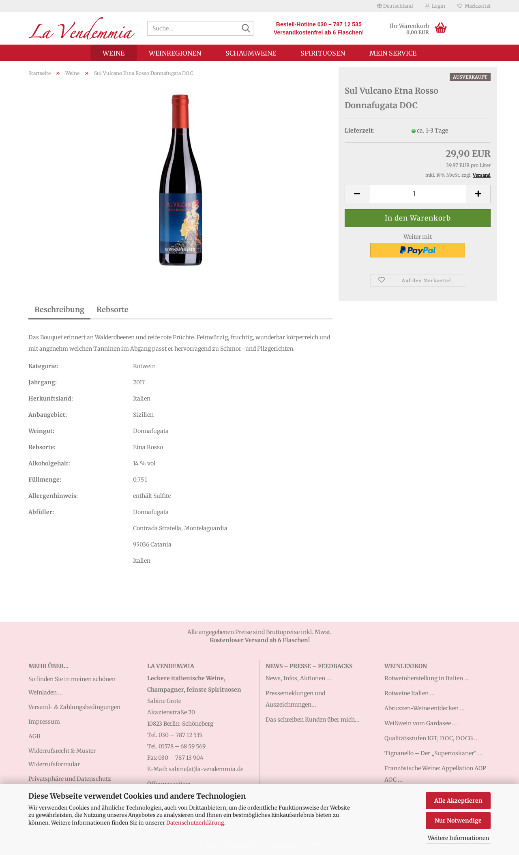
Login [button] (435, 6)
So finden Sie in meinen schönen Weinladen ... (72, 685)
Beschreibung (59, 309)
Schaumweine (250, 53)
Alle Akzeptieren (458, 800)
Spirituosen (322, 53)
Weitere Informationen (458, 838)
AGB (34, 736)
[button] (395, 6)
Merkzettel (474, 6)
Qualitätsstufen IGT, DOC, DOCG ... (431, 738)
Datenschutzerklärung (195, 822)
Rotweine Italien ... (409, 693)
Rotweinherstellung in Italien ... (426, 678)
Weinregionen (175, 53)
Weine (113, 53)
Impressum (44, 721)
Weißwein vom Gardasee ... (420, 723)
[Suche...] (245, 28)
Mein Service (392, 53)
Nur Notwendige (458, 820)
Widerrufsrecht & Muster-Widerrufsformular (63, 757)
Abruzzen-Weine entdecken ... (424, 708)
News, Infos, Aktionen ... (298, 678)
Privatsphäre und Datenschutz (69, 778)
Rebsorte (113, 309)
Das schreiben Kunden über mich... (313, 719)
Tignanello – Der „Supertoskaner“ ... (433, 753)
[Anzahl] (417, 194)
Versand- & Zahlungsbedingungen (74, 707)
